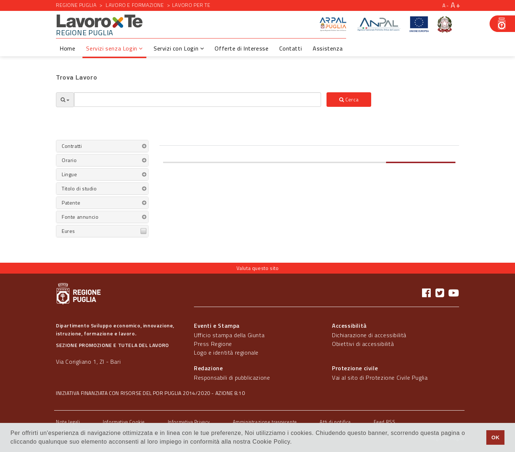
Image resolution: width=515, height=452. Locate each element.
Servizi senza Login (114, 48)
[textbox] (197, 99)
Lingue (69, 174)
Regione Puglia (76, 5)
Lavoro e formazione (135, 5)
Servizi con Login (179, 48)
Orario (69, 160)
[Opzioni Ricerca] (65, 99)
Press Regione (213, 343)
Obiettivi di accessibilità (363, 343)
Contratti (72, 146)
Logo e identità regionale (226, 352)
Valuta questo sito (257, 268)
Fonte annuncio (80, 217)
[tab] (102, 146)
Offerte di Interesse (241, 48)
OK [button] (495, 437)
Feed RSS (385, 421)
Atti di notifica (335, 421)
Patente (71, 202)
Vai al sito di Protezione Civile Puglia (379, 377)
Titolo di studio (79, 188)
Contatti (290, 48)
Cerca (348, 99)
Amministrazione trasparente (265, 421)
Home (67, 48)
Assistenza (327, 48)
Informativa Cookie (124, 421)
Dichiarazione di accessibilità (369, 335)
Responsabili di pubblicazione (232, 377)
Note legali (68, 421)
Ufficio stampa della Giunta (229, 335)
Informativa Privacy (189, 421)
